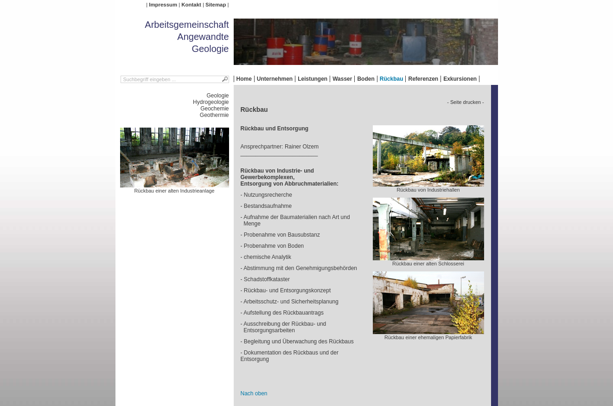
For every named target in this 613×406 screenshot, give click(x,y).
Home (244, 79)
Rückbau (391, 79)
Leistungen (312, 79)
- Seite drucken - (465, 102)
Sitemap (215, 4)
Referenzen (423, 79)
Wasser (342, 79)
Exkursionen (460, 79)
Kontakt (191, 4)
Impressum (163, 4)
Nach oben (254, 393)
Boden (365, 79)
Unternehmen (275, 79)
